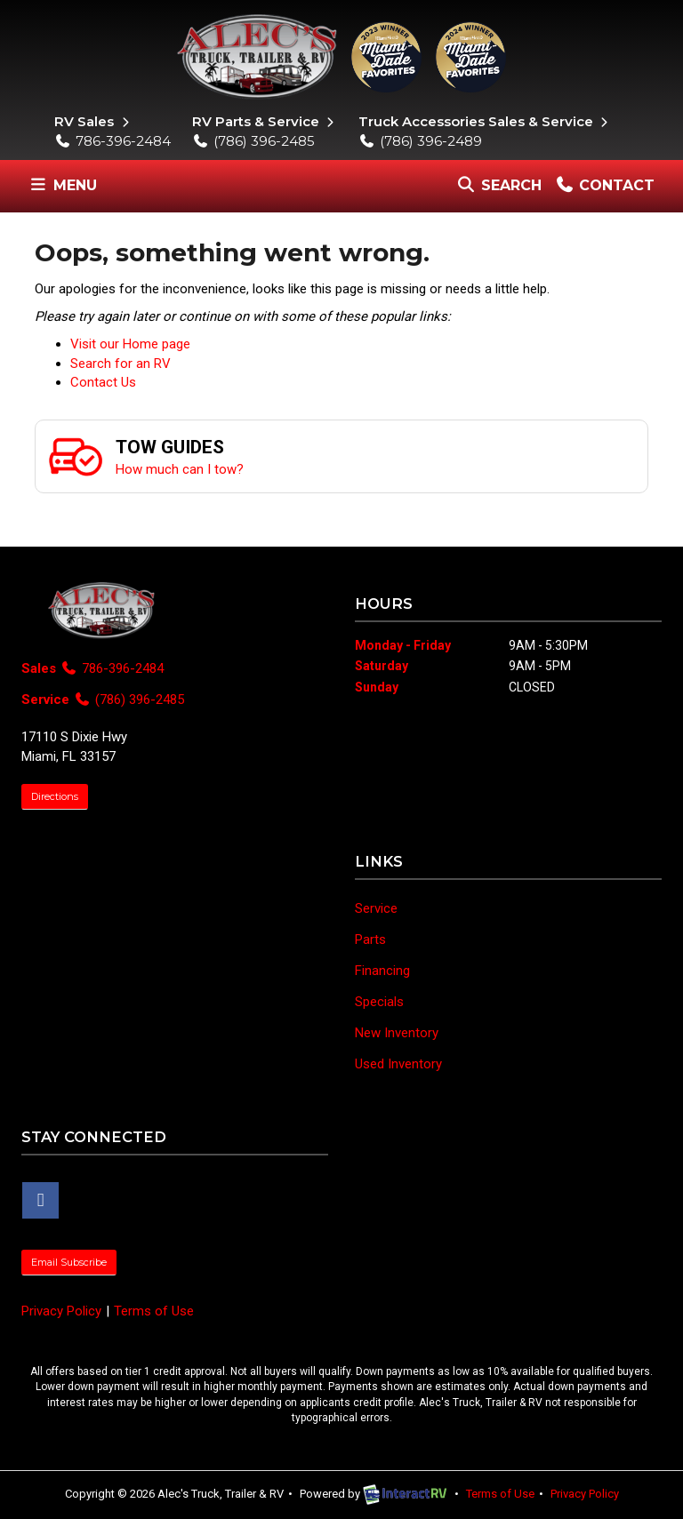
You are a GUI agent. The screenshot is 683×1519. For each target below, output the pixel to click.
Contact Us (103, 382)
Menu (66, 189)
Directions (54, 796)
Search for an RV (120, 364)
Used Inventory (398, 1064)
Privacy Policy (61, 1311)
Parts (370, 939)
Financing (382, 971)
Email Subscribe (69, 1262)
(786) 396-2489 (420, 140)
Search (498, 189)
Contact (604, 189)
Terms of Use (154, 1311)
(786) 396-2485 (253, 140)
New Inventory (396, 1033)
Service (376, 908)
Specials (379, 1002)
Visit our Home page (130, 344)
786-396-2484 (112, 140)
